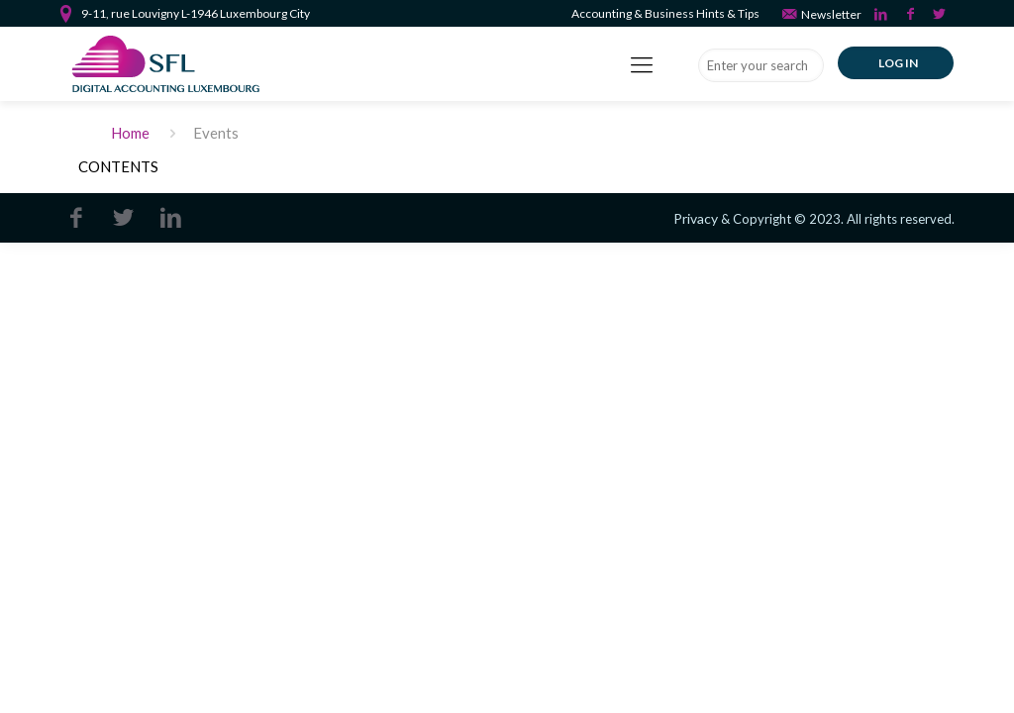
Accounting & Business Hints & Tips (665, 13)
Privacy (695, 218)
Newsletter (820, 13)
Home (130, 133)
